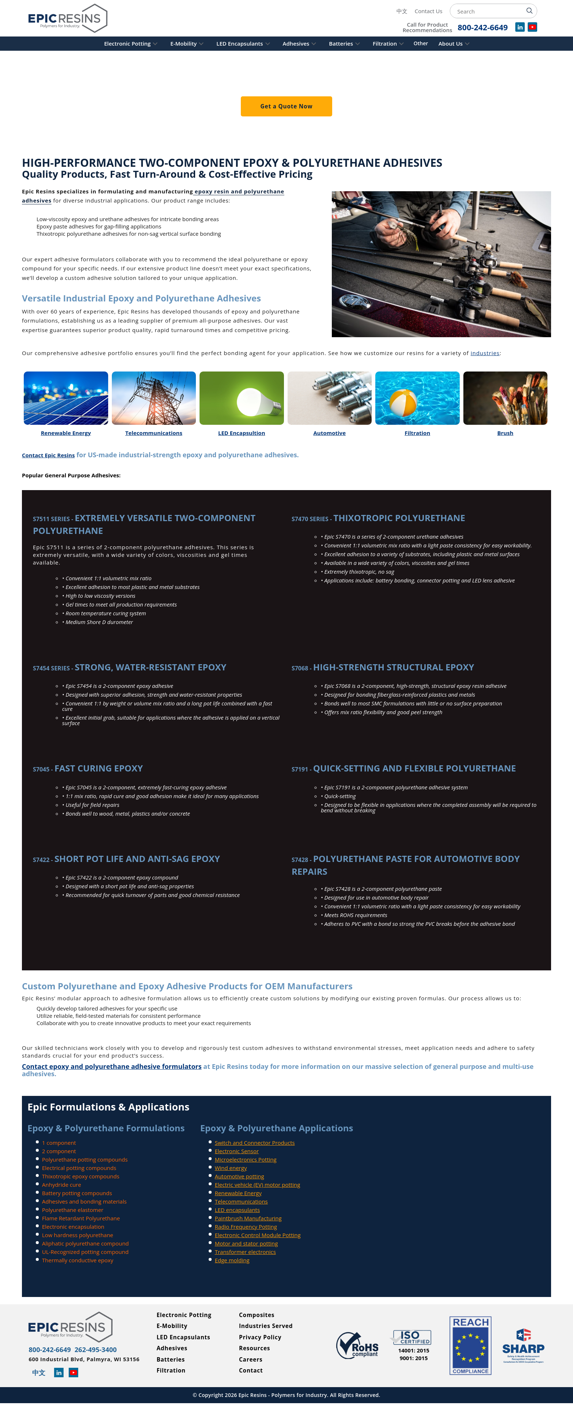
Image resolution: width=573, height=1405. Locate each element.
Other (442, 43)
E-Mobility (166, 43)
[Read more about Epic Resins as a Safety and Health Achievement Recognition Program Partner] (523, 1346)
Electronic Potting (102, 43)
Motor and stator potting (246, 1243)
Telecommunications (153, 432)
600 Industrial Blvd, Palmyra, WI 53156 (82, 1361)
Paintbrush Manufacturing (248, 1218)
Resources (255, 1349)
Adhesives (296, 43)
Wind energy (231, 1167)
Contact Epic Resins (48, 455)
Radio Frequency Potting (246, 1226)
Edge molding (232, 1260)
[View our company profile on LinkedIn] (520, 29)
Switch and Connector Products (255, 1142)
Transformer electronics (245, 1251)
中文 (401, 11)
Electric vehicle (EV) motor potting (257, 1184)
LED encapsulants (237, 1209)
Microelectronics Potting (246, 1159)
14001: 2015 (413, 1351)
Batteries (349, 43)
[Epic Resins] (74, 18)
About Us (476, 43)
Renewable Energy (66, 432)
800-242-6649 (55, 1350)
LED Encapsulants (231, 43)
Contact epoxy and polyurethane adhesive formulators (112, 1066)
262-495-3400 (110, 1350)
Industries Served (267, 1327)
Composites (257, 1316)
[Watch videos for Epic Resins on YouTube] (532, 29)
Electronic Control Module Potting (258, 1235)
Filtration (402, 43)
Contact (251, 1372)
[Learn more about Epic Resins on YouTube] (76, 1375)
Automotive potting (239, 1176)
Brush (505, 432)
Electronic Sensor (237, 1151)
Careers (251, 1361)
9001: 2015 (414, 1359)
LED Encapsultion (241, 432)
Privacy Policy (261, 1338)
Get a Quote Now (286, 106)
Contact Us (429, 11)
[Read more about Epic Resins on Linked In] (62, 1375)
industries (485, 353)
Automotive (329, 432)
